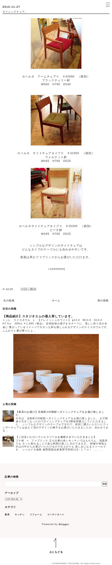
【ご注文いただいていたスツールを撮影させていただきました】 (56, 437)
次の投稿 (8, 300)
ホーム (56, 300)
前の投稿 (103, 300)
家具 (7, 514)
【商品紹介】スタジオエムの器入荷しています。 (38, 316)
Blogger (64, 524)
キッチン (20, 514)
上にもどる (56, 552)
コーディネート (55, 514)
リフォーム (36, 514)
